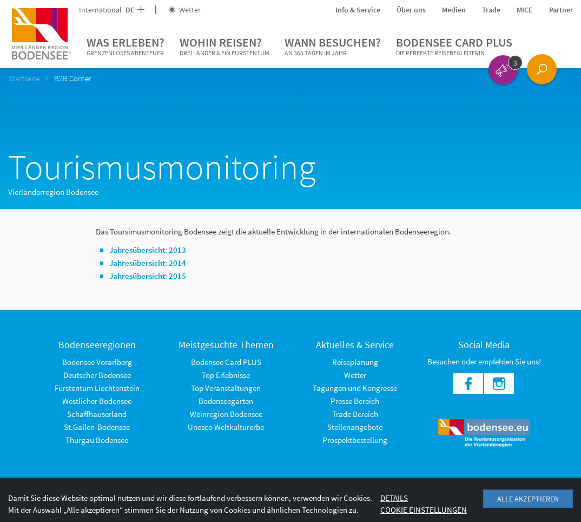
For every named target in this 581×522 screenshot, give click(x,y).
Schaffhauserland (97, 414)
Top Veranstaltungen (226, 388)
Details (394, 498)
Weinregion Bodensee (226, 414)
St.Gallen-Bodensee (97, 427)
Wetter (184, 10)
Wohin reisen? (224, 46)
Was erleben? (125, 46)
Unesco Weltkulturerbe (226, 427)
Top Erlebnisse (226, 375)
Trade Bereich (355, 414)
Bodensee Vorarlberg (97, 362)
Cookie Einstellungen (423, 510)
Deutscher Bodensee (97, 375)
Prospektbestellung (354, 440)
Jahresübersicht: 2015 (147, 276)
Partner (561, 10)
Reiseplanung (355, 362)
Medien (454, 10)
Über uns (411, 10)
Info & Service (357, 10)
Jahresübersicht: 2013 (147, 250)
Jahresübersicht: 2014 (147, 263)
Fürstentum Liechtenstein (97, 388)
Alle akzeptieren (528, 499)
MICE (525, 10)
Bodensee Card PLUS (454, 46)
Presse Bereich (355, 401)
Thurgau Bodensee (96, 440)
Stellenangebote (354, 427)
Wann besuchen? (333, 46)
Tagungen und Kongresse (355, 388)
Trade (491, 10)
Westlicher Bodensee (96, 401)
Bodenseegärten (226, 401)
